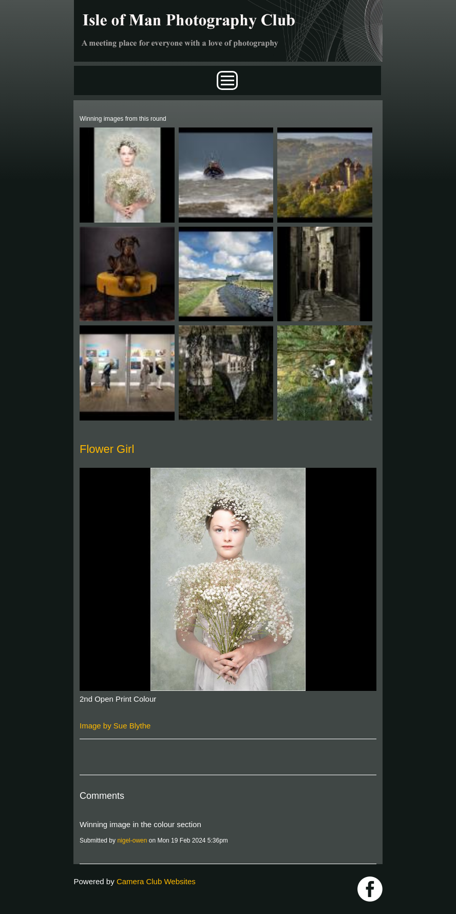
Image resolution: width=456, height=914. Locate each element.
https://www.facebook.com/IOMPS (370, 889)
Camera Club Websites (156, 881)
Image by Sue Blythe (115, 725)
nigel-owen (132, 840)
